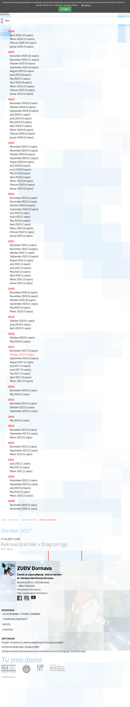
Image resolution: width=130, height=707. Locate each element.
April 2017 (20, 377)
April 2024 (21, 125)
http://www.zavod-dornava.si (32, 593)
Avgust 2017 (21, 362)
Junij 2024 (20, 118)
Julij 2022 (20, 213)
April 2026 (21, 35)
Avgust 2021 (21, 260)
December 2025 (24, 55)
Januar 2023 (21, 188)
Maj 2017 (20, 373)
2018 (11, 333)
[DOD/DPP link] (40, 668)
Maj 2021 (20, 271)
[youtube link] (33, 597)
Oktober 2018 (22, 337)
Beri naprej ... (8, 548)
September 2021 (24, 256)
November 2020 (24, 296)
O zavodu (13, 519)
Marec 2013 (21, 437)
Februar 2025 (22, 90)
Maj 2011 (20, 467)
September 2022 (24, 209)
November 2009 (23, 508)
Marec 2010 (21, 495)
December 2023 (23, 146)
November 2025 (24, 59)
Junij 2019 (20, 324)
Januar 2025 (21, 93)
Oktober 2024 (23, 107)
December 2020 (24, 292)
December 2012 (23, 446)
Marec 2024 (21, 129)
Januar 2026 (22, 46)
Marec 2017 (21, 381)
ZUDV (3, 519)
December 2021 (23, 245)
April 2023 (20, 177)
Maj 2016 (20, 394)
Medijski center (29, 519)
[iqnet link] (26, 669)
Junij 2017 (20, 369)
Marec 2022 (21, 228)
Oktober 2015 (22, 407)
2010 (11, 476)
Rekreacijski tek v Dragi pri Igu (34, 543)
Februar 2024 (22, 133)
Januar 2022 (21, 235)
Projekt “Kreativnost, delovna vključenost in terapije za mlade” (33, 642)
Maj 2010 (20, 491)
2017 (11, 346)
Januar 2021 (21, 283)
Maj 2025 (20, 78)
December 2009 (23, 505)
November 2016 (23, 390)
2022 (11, 194)
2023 (11, 142)
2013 (11, 425)
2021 (11, 241)
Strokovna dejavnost (15, 619)
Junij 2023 (20, 169)
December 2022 (23, 197)
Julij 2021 (20, 264)
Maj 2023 (20, 173)
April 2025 (21, 82)
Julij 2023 (20, 165)
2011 (11, 459)
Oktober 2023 (22, 154)
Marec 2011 (21, 471)
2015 (11, 399)
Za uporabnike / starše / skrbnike (21, 614)
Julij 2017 (20, 366)
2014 (11, 416)
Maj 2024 (21, 122)
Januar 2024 (22, 137)
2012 (11, 442)
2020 (11, 288)
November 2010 (23, 480)
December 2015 (23, 403)
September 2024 (24, 110)
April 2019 (20, 328)
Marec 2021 (21, 279)
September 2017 (24, 358)
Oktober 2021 (22, 252)
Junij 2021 (20, 268)
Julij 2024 (20, 114)
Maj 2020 (20, 307)
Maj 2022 (20, 220)
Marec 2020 (21, 311)
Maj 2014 (20, 420)
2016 (11, 386)
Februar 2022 (22, 232)
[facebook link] (19, 598)
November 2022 (23, 201)
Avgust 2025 (22, 71)
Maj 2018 (20, 341)
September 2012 (24, 450)
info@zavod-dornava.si (28, 589)
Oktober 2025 (22, 63)
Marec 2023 (21, 180)
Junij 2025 (20, 74)
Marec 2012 (21, 454)
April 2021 (20, 275)
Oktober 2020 (23, 300)
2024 (11, 99)
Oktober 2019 (22, 320)
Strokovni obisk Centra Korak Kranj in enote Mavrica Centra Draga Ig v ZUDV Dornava (43, 651)
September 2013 (24, 433)
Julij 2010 (20, 488)
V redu (64, 9)
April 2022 (20, 224)
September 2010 (24, 484)
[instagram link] (26, 598)
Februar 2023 (22, 184)
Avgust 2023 (22, 161)
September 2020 (24, 303)
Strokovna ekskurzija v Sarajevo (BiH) (20, 646)
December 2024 (24, 103)
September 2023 (24, 158)
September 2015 (24, 411)
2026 (11, 31)
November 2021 (24, 249)
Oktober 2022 (22, 205)
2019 (11, 316)
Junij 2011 (20, 463)
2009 (11, 501)
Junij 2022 (20, 216)
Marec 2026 (22, 39)
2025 (11, 52)
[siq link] (8, 669)
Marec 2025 (22, 86)
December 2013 (23, 429)
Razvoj (6, 624)
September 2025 (24, 67)
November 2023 (24, 150)
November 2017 (24, 350)
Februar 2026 (23, 42)
